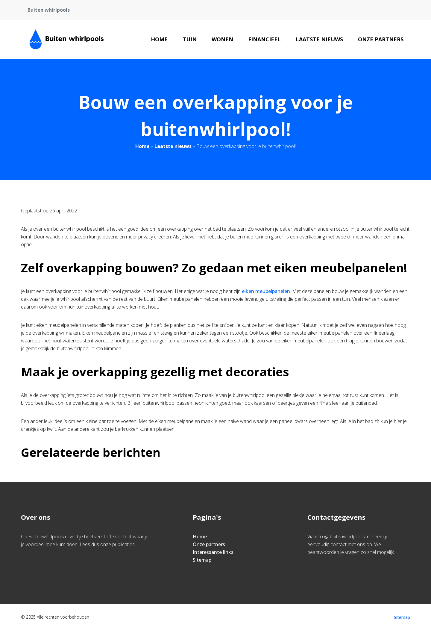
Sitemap (202, 560)
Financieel (264, 39)
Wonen (222, 39)
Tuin (190, 39)
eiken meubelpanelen (266, 291)
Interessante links (213, 552)
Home (159, 39)
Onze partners (380, 39)
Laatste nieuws (319, 39)
